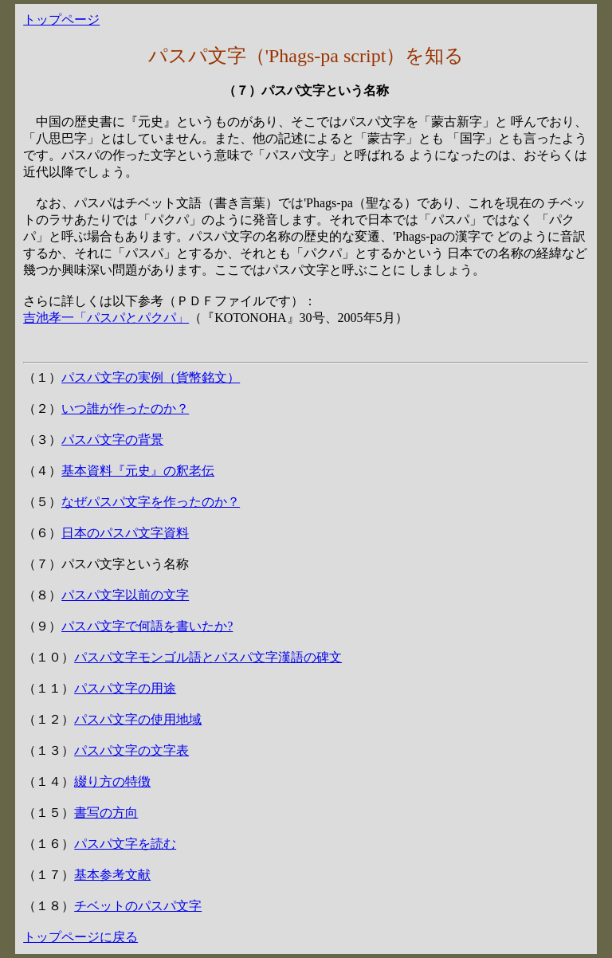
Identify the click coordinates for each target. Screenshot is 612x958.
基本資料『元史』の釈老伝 (137, 470)
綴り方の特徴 (112, 781)
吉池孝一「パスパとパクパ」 (106, 317)
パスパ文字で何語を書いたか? (147, 626)
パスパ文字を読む (125, 843)
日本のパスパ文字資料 (125, 533)
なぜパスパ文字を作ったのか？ (150, 501)
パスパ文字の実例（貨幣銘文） (150, 377)
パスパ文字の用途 (125, 688)
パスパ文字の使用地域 (138, 719)
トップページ (61, 19)
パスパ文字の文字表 (131, 750)
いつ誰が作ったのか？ (125, 408)
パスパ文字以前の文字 (125, 595)
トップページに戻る (80, 937)
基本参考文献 (112, 874)
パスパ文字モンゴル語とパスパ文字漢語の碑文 (208, 657)
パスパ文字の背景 (112, 439)
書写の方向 (106, 812)
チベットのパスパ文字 (138, 906)
